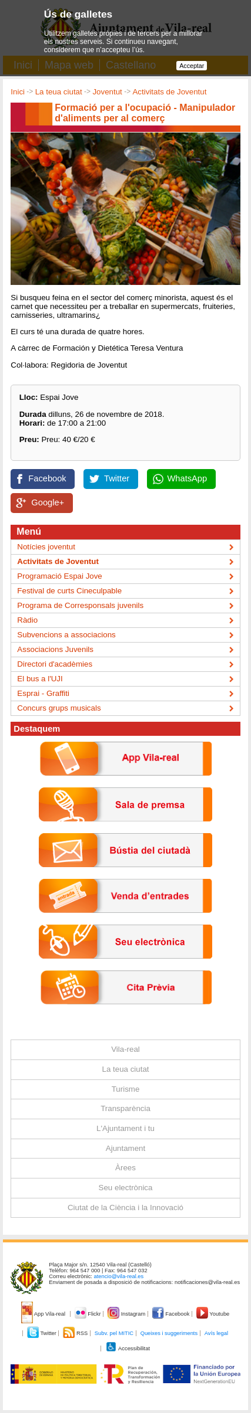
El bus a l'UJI (39, 678)
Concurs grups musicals (59, 708)
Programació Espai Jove (59, 576)
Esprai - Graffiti (43, 693)
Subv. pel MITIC (114, 1333)
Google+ (47, 502)
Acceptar (191, 65)
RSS (76, 1333)
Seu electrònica (126, 1187)
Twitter (116, 478)
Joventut (107, 91)
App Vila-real (44, 1314)
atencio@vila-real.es (119, 1276)
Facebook (47, 478)
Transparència (125, 1108)
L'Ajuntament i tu (125, 1128)
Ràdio (27, 620)
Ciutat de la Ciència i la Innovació (125, 1207)
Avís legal (216, 1333)
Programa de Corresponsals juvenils (80, 605)
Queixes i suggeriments (169, 1333)
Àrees (125, 1167)
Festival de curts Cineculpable (69, 590)
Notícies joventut (46, 546)
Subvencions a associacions (66, 634)
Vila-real (125, 1049)
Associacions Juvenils (55, 649)
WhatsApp (188, 478)
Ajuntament (125, 1148)
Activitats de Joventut (169, 91)
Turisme (126, 1089)
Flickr (88, 1314)
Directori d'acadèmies (54, 664)
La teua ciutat (58, 91)
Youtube (212, 1314)
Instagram (127, 1314)
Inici (18, 91)
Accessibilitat (127, 1348)
